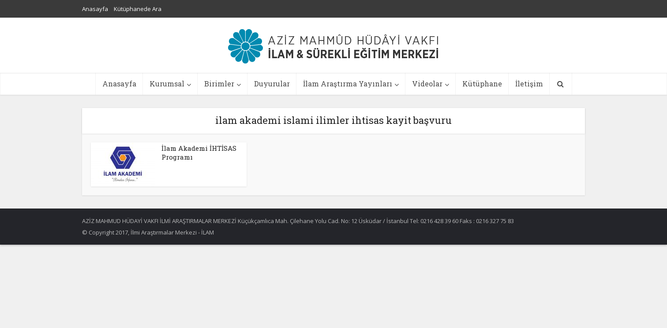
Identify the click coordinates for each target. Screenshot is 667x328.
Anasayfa (95, 9)
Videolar (427, 83)
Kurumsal (167, 83)
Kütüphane (482, 83)
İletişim (529, 83)
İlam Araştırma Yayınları (347, 83)
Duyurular (272, 83)
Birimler (219, 83)
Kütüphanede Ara (137, 9)
